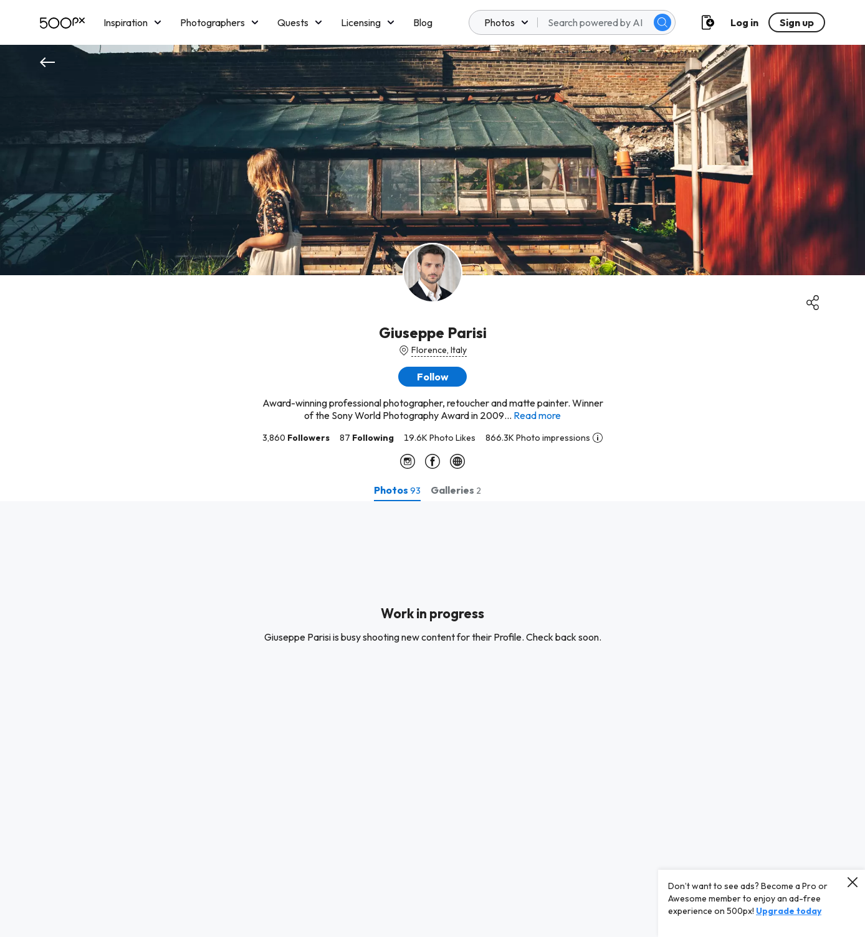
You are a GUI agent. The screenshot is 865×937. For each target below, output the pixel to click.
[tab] (397, 490)
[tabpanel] (432, 719)
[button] (432, 377)
